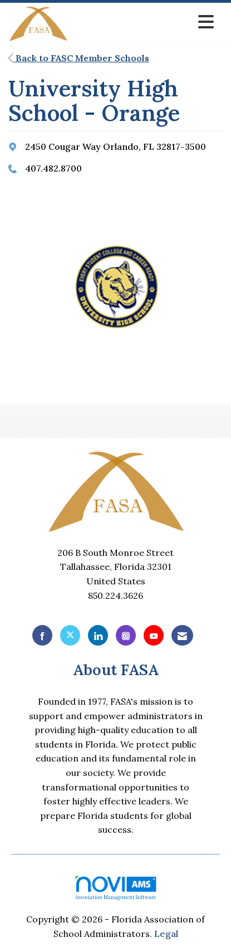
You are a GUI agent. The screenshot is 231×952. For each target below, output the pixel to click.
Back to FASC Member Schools (78, 58)
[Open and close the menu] (143, 22)
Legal (166, 933)
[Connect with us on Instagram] (126, 635)
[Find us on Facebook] (42, 635)
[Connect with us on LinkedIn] (98, 635)
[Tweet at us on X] (70, 635)
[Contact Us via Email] (182, 635)
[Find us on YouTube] (154, 635)
